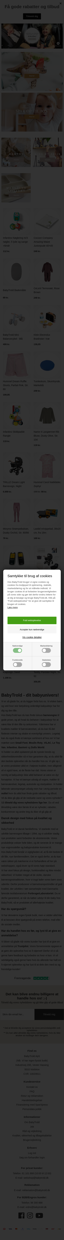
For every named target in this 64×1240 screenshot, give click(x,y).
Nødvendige (17, 649)
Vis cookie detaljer (32, 637)
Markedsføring (46, 649)
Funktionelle (17, 663)
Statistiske (46, 663)
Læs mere (13, 607)
